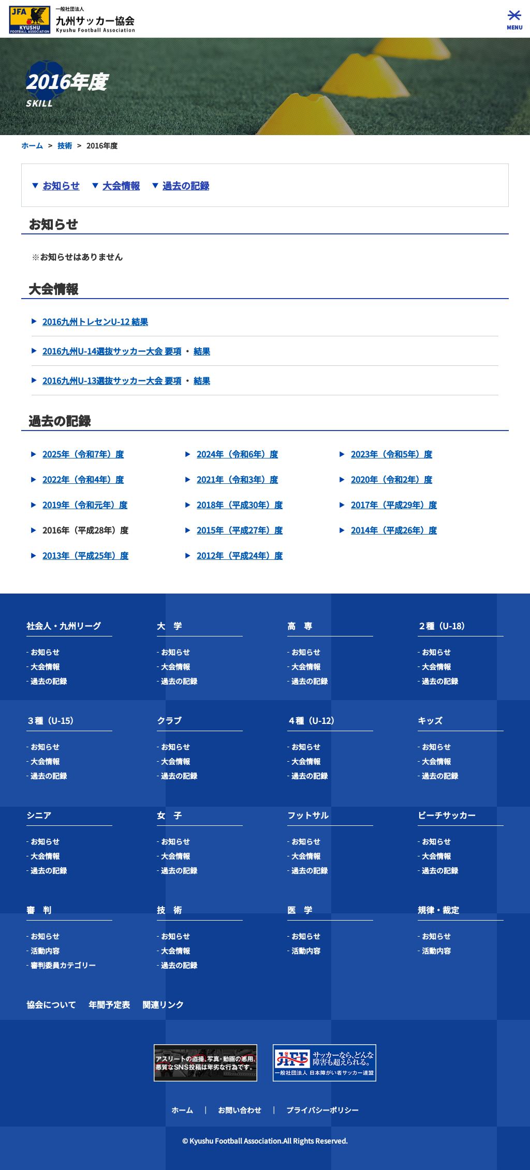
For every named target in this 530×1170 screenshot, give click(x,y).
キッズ (430, 720)
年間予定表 (109, 1004)
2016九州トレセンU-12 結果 (95, 321)
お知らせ (61, 185)
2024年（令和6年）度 (237, 454)
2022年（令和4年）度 (83, 479)
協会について (51, 1004)
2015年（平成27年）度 (240, 530)
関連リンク (163, 1004)
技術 (64, 145)
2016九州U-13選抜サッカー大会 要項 (111, 380)
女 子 (169, 815)
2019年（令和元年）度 (84, 504)
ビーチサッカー (447, 815)
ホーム (32, 145)
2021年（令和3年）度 (237, 479)
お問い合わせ (239, 1110)
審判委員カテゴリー (63, 965)
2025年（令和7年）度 (83, 454)
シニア (38, 815)
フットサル (308, 815)
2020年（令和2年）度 (391, 479)
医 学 (299, 910)
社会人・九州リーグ (63, 625)
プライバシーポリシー (322, 1110)
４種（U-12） (313, 720)
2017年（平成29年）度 (394, 504)
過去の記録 (186, 185)
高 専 (299, 625)
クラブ (169, 720)
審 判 (38, 910)
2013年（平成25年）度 (85, 555)
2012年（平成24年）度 (240, 555)
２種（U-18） (443, 625)
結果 (202, 351)
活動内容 (45, 950)
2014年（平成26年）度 (394, 530)
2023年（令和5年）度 (391, 454)
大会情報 (121, 185)
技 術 (169, 910)
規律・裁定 (438, 910)
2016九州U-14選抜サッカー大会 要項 (111, 351)
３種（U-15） (52, 720)
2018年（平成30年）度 (240, 504)
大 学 (169, 625)
